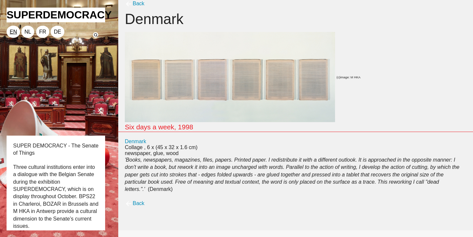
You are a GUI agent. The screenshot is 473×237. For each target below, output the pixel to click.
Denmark (135, 141)
